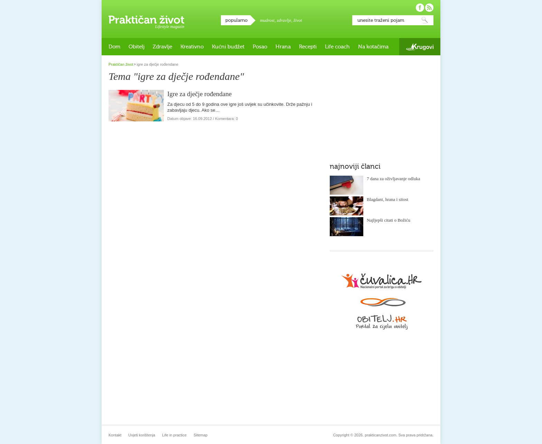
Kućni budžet (228, 47)
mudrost (267, 20)
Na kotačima (373, 47)
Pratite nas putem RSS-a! (429, 7)
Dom (114, 47)
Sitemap (200, 435)
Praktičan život (146, 19)
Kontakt (115, 435)
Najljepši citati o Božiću (388, 220)
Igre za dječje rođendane (199, 94)
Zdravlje (162, 47)
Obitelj (136, 47)
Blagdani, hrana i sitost (387, 199)
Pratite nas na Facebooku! (420, 7)
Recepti (308, 47)
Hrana (283, 47)
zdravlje (284, 20)
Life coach (337, 47)
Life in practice (174, 435)
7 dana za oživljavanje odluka (393, 178)
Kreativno (192, 47)
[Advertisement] (381, 105)
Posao (260, 47)
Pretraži (424, 20)
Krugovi (419, 46)
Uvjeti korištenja (141, 435)
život (297, 20)
